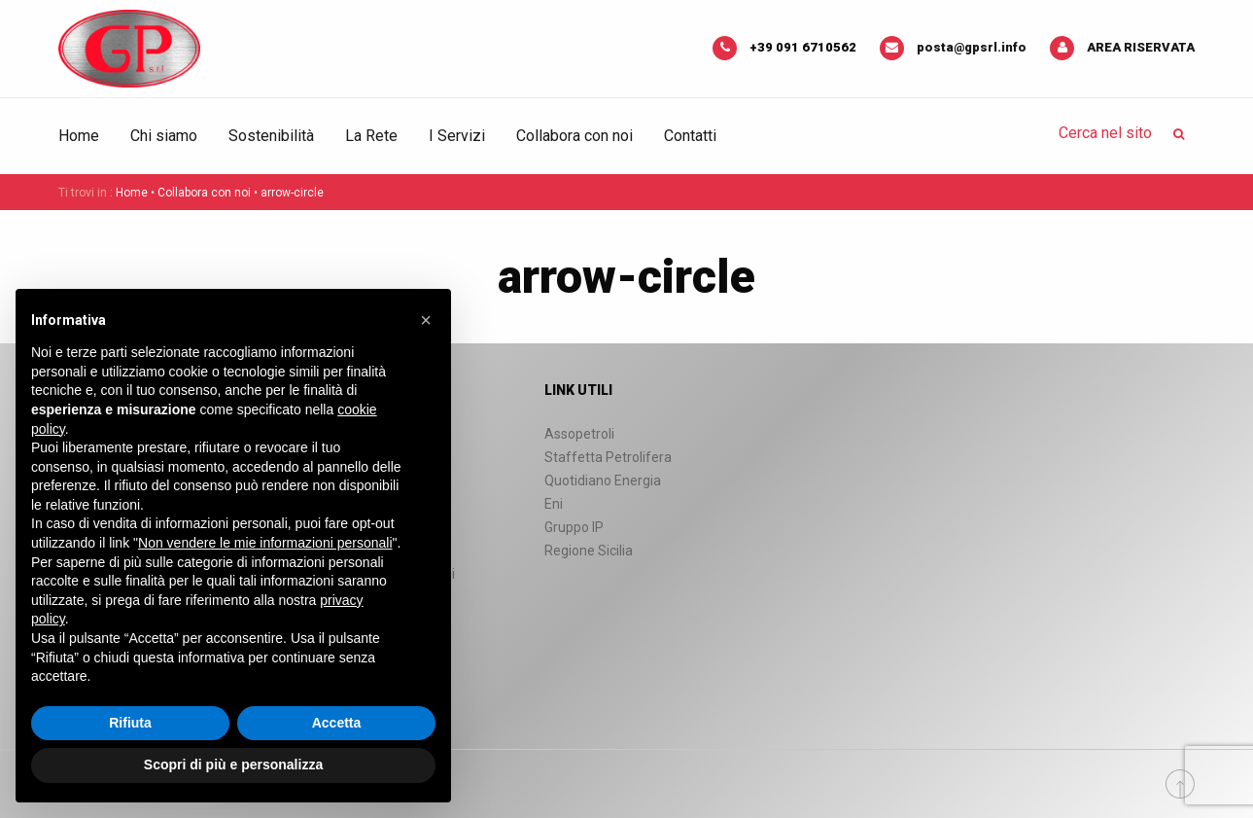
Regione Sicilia (588, 550)
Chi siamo (163, 135)
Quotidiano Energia (602, 480)
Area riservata (1141, 47)
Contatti (690, 135)
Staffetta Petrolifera (608, 457)
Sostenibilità (271, 135)
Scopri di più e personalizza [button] (233, 764)
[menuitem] (86, 136)
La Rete (371, 135)
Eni (553, 504)
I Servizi (457, 135)
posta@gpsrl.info (972, 47)
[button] (425, 320)
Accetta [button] (337, 722)
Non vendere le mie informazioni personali (265, 543)
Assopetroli (579, 434)
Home (78, 135)
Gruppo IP (574, 527)
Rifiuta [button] (130, 722)
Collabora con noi (574, 135)
